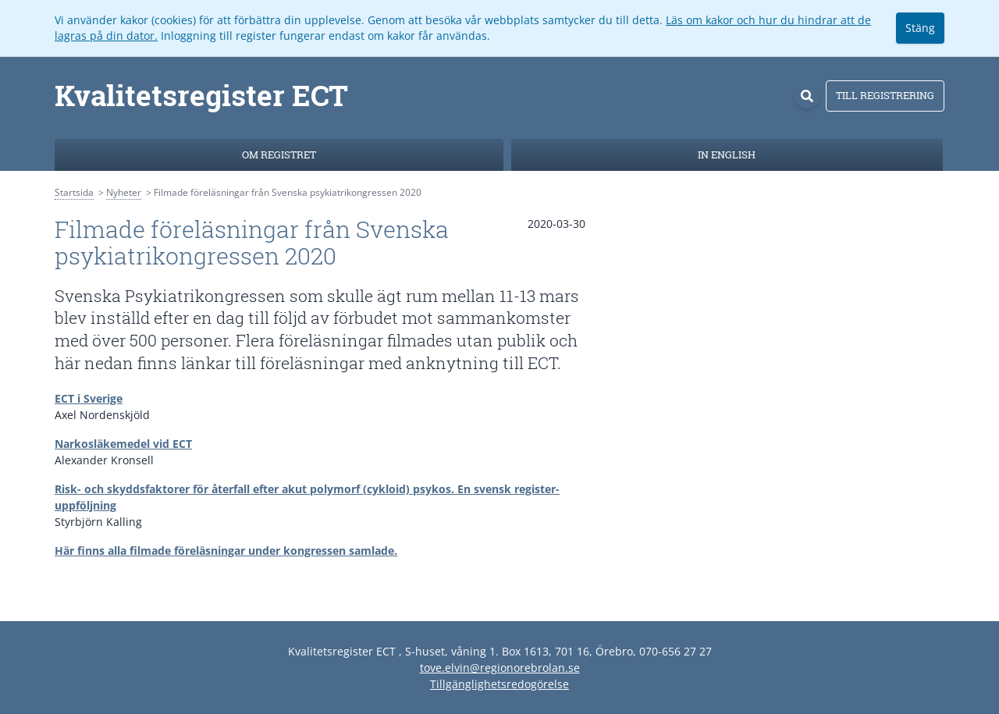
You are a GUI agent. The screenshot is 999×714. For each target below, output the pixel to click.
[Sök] (807, 95)
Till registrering (885, 95)
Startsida (74, 192)
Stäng (920, 27)
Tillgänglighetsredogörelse (499, 684)
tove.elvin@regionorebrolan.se (500, 667)
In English (726, 154)
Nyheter (123, 192)
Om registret (279, 154)
